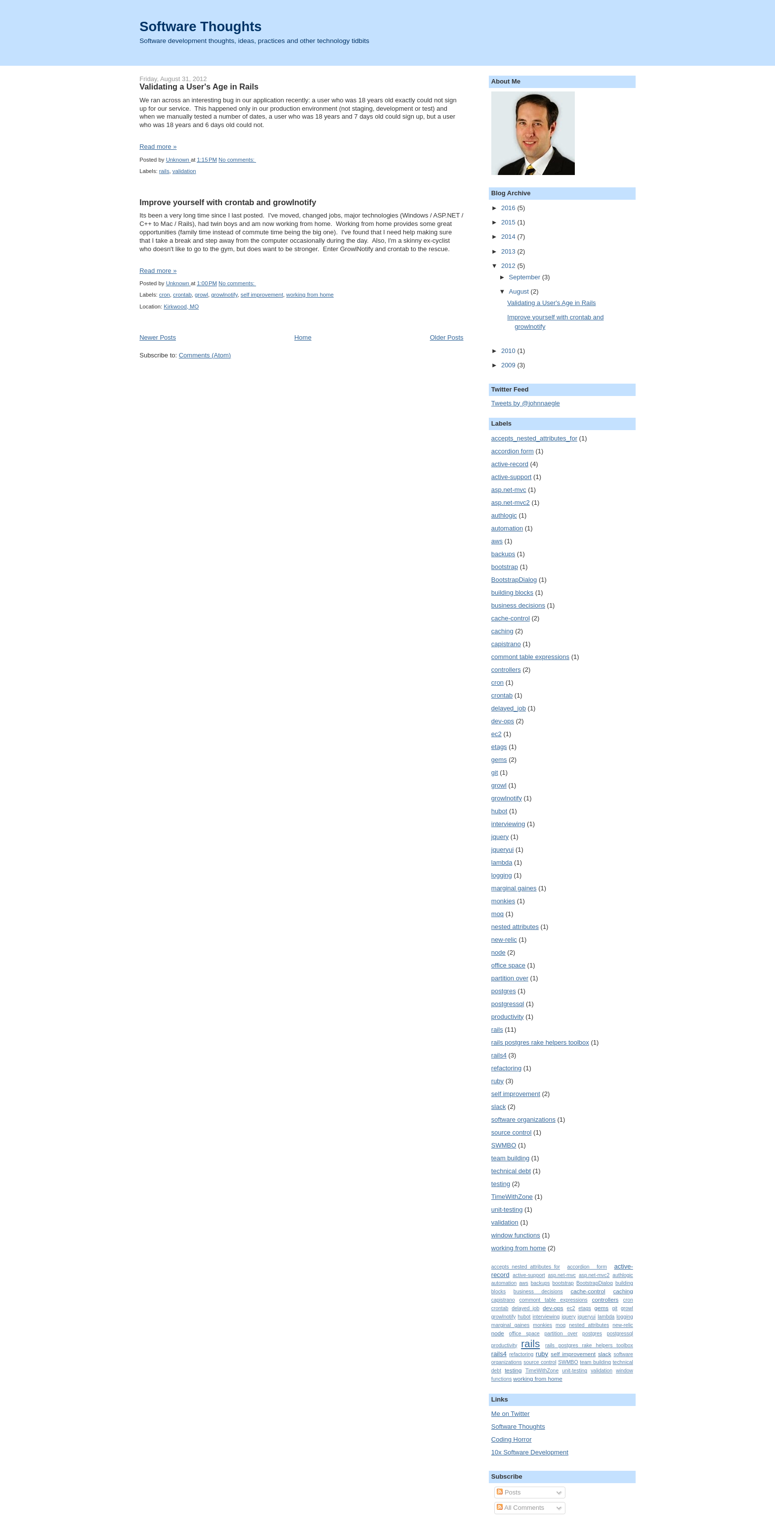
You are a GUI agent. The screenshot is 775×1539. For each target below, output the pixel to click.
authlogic (504, 515)
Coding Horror (511, 1439)
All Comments (520, 1507)
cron (164, 295)
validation (184, 171)
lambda (502, 862)
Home (302, 337)
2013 (509, 251)
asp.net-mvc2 (510, 502)
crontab (182, 295)
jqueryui (502, 849)
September (525, 277)
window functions (515, 1235)
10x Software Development (529, 1452)
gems (499, 759)
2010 (509, 350)
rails (164, 171)
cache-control (510, 618)
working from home (310, 295)
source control (511, 1132)
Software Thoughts (200, 26)
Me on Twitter (510, 1413)
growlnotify (224, 295)
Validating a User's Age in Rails (198, 86)
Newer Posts (157, 337)
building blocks (512, 592)
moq (497, 914)
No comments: (237, 160)
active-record (509, 464)
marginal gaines (514, 888)
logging (501, 875)
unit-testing (507, 1209)
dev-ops (502, 721)
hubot (499, 811)
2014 (509, 236)
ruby (497, 1081)
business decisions (518, 605)
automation (507, 528)
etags (499, 746)
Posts (508, 1492)
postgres (503, 991)
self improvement (262, 295)
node (498, 952)
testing (500, 1183)
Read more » (157, 146)
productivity (507, 1016)
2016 (509, 208)
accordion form (512, 451)
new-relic (504, 939)
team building (510, 1158)
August (520, 291)
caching (502, 631)
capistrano (506, 644)
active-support (511, 477)
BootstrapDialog (514, 579)
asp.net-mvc (508, 489)
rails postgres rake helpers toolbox (540, 1042)
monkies (503, 901)
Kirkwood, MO (181, 306)
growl (201, 295)
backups (503, 554)
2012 (509, 265)
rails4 (499, 1055)
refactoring (506, 1068)
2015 (509, 222)
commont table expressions (530, 656)
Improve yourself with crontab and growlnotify (227, 202)
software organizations (523, 1119)
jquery (500, 836)
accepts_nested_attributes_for (534, 438)
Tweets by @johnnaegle (525, 403)
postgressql (507, 1004)
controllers (506, 669)
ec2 (496, 734)
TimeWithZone (512, 1196)
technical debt (511, 1171)
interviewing (508, 824)
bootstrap (504, 567)
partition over (509, 978)
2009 (509, 365)
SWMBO (504, 1145)
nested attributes (515, 926)
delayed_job (508, 708)
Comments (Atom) (205, 355)
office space (508, 965)
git (494, 772)
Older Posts (447, 337)
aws (497, 541)
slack (498, 1106)
